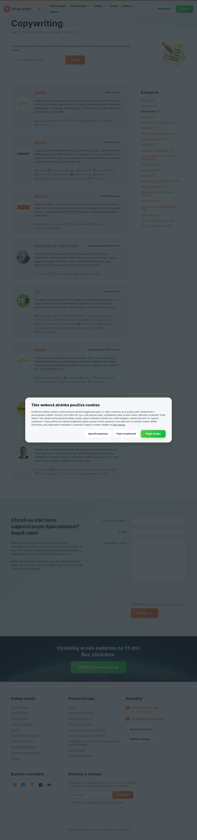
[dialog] (98, 420)
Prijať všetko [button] (153, 433)
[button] (98, 434)
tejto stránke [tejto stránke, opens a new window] (119, 424)
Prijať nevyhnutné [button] (126, 433)
